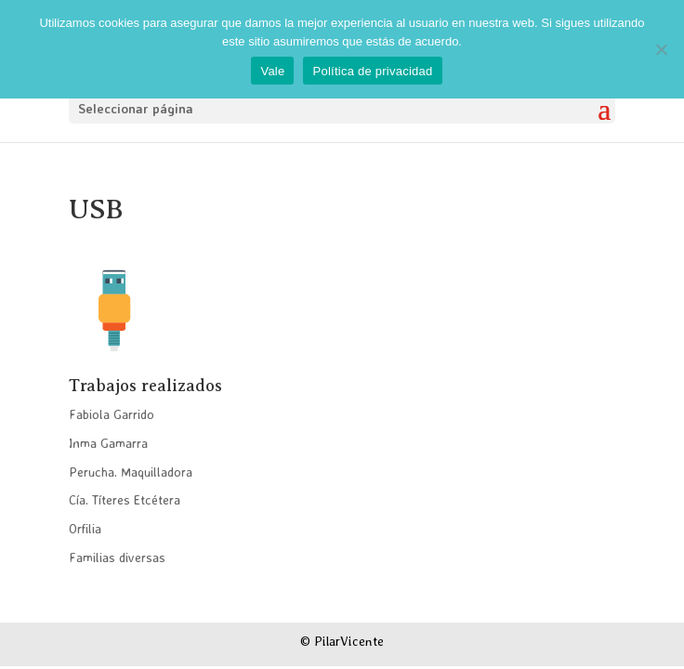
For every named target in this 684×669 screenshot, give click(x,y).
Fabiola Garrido (111, 414)
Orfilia (85, 528)
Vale (272, 71)
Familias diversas (117, 557)
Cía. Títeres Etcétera (124, 499)
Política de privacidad (372, 71)
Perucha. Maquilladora (130, 471)
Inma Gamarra (108, 443)
